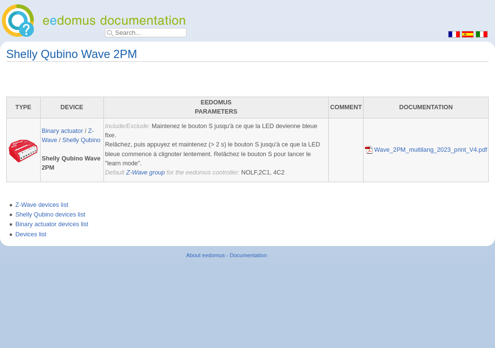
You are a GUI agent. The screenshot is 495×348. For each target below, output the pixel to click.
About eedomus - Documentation (226, 255)
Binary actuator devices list (51, 224)
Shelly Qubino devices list (50, 214)
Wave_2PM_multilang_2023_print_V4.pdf (426, 149)
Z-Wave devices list (42, 205)
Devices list (30, 234)
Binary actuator (62, 131)
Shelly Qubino (81, 140)
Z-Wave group (145, 172)
